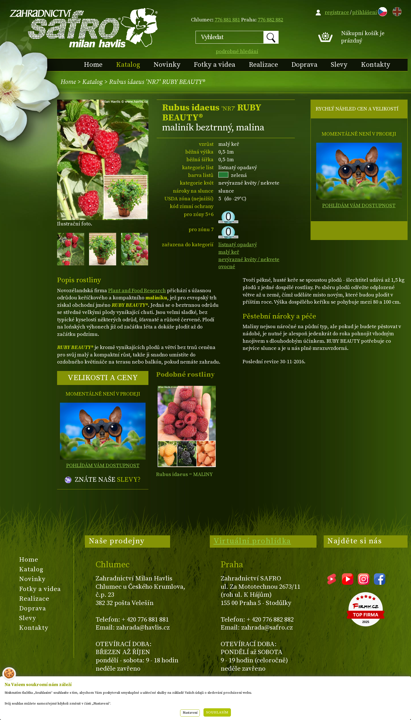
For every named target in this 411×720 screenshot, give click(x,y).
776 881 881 (227, 20)
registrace (337, 12)
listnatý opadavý (237, 244)
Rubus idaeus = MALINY (184, 474)
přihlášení (364, 12)
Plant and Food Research (137, 290)
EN (395, 10)
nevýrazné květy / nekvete (248, 259)
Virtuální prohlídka (252, 541)
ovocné (226, 266)
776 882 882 (270, 20)
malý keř (228, 252)
